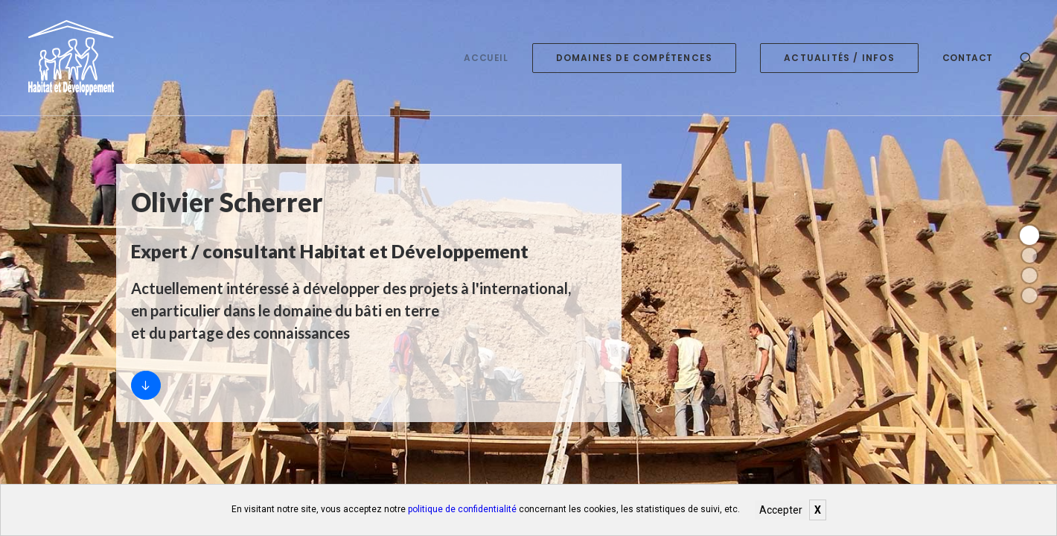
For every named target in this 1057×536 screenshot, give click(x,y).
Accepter (780, 510)
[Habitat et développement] (66, 57)
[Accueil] (146, 386)
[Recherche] (1026, 57)
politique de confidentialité (462, 509)
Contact (967, 57)
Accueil (486, 57)
